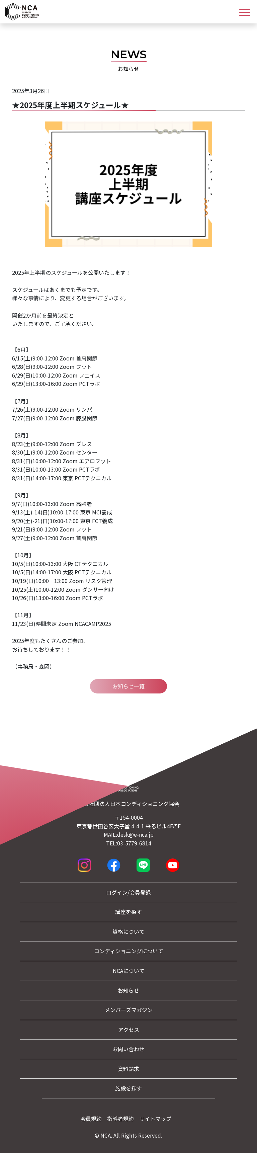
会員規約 (91, 1119)
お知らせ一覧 (128, 686)
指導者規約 (120, 1119)
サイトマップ (155, 1119)
